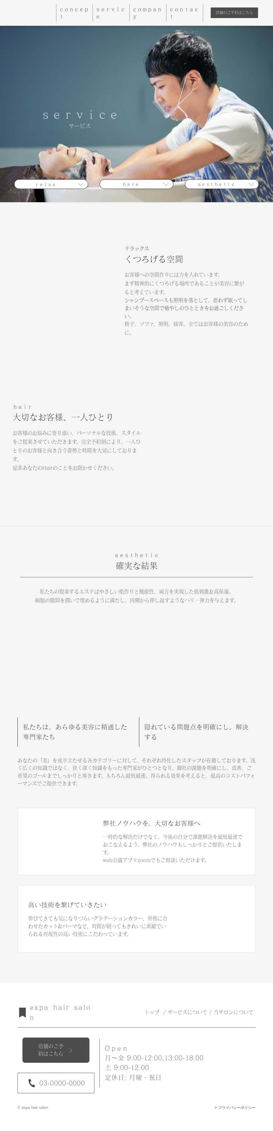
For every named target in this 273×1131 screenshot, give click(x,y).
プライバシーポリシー (237, 1107)
